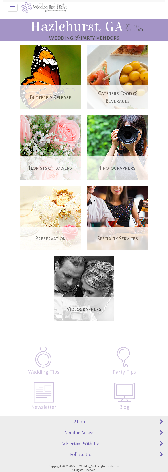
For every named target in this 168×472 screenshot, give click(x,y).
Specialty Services (117, 238)
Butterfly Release (50, 97)
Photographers (117, 168)
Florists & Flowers (50, 168)
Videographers (84, 309)
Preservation (50, 238)
